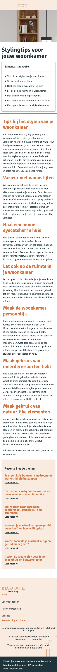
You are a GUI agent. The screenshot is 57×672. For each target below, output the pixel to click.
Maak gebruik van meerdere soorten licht (28, 100)
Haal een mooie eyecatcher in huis (25, 86)
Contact (6, 615)
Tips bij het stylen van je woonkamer (26, 76)
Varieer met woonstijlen (19, 81)
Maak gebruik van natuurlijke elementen (28, 105)
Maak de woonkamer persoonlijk (24, 95)
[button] (39, 4)
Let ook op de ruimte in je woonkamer (26, 90)
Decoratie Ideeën (10, 601)
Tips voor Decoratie (11, 608)
